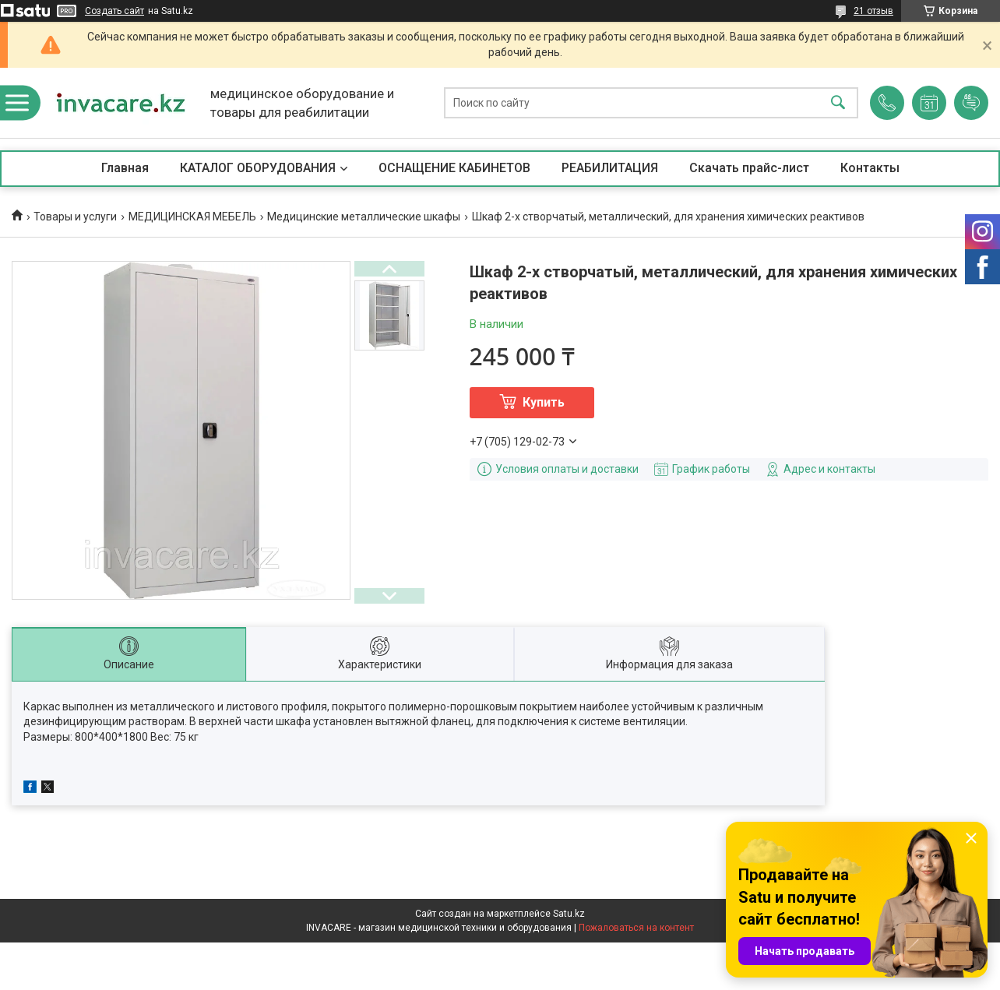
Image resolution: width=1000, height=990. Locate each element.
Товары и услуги (75, 216)
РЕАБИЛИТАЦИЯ (610, 167)
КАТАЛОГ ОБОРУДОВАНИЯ (258, 167)
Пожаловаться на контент (636, 927)
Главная (125, 167)
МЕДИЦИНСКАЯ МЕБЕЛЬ (192, 216)
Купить (544, 402)
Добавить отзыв (971, 103)
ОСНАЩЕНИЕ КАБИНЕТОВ (454, 167)
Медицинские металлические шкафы (363, 216)
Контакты (870, 167)
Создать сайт (114, 10)
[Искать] (838, 103)
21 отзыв (873, 10)
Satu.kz (569, 913)
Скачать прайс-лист (749, 167)
